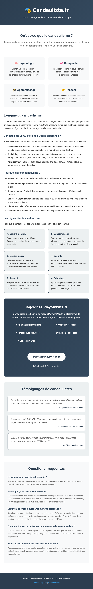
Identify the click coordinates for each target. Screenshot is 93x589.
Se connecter (53, 366)
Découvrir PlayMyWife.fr (46, 356)
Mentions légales (40, 583)
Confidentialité (54, 583)
